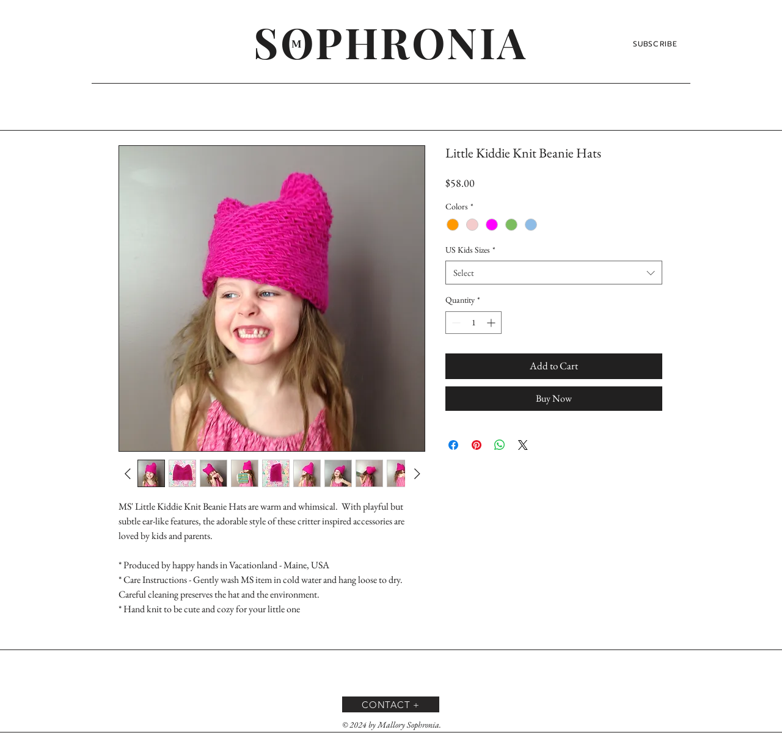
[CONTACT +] (390, 704)
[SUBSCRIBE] (656, 44)
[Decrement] (454, 322)
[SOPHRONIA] (390, 41)
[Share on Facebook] (453, 445)
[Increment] (492, 322)
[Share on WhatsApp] (499, 445)
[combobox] (553, 272)
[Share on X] (523, 445)
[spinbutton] (473, 322)
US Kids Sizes (470, 249)
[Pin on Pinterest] (476, 445)
